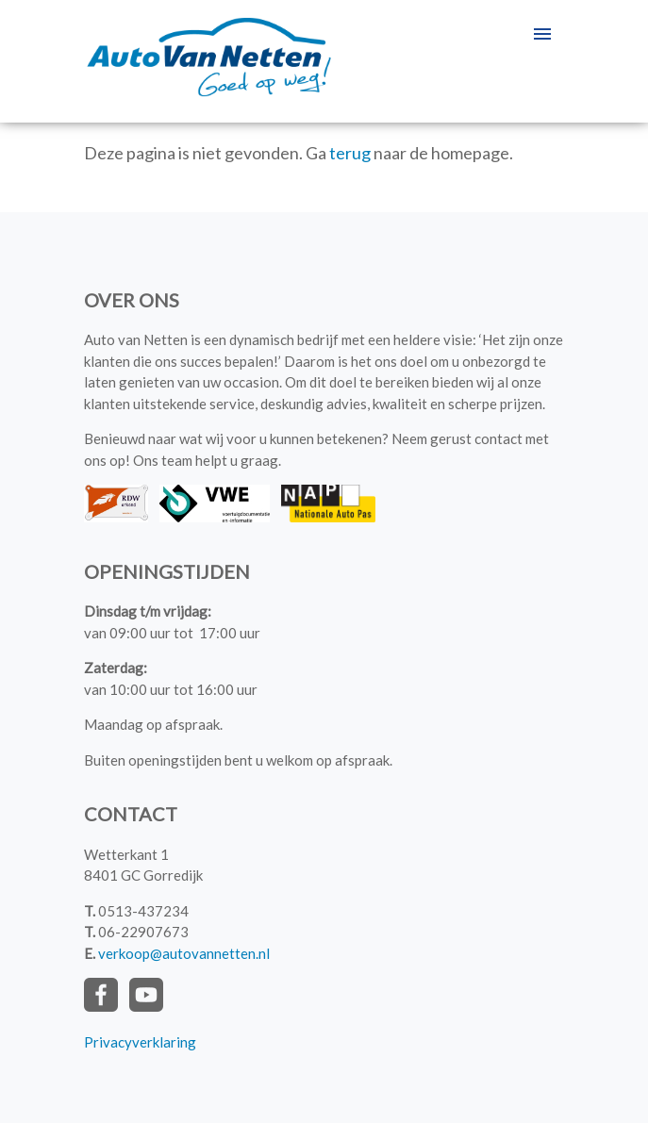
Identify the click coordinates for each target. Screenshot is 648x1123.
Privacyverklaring (140, 1041)
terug (350, 152)
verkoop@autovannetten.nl (184, 953)
